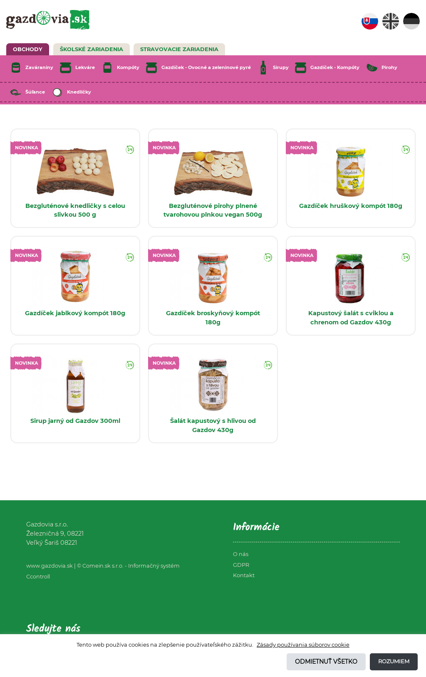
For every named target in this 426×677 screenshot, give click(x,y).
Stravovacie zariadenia (179, 49)
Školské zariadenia (91, 49)
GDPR (241, 565)
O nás (240, 554)
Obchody (27, 49)
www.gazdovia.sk (49, 566)
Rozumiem (393, 661)
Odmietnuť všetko (326, 661)
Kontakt (244, 575)
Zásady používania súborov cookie (303, 644)
